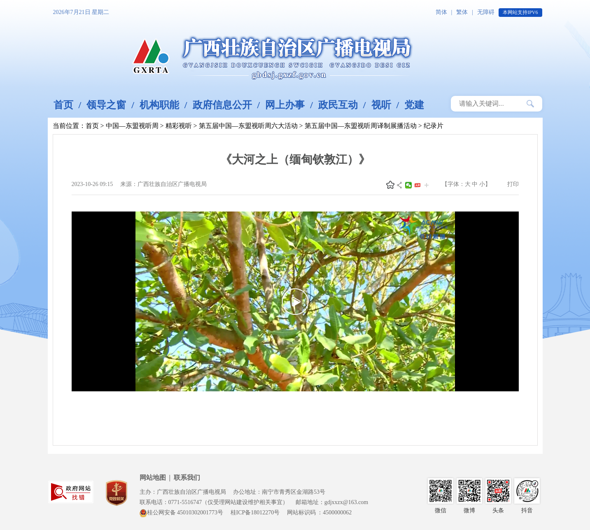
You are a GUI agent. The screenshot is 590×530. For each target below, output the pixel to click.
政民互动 (338, 105)
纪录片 (433, 125)
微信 (408, 185)
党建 (414, 105)
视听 (381, 105)
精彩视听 (179, 125)
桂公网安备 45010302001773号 (182, 512)
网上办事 (285, 105)
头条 (417, 185)
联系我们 (187, 477)
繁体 (462, 12)
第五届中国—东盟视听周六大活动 (248, 125)
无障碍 (485, 12)
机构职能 (159, 105)
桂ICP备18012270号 (255, 512)
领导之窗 (106, 105)
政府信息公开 (222, 105)
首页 (63, 105)
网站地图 (153, 477)
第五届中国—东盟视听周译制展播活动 (361, 125)
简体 (441, 12)
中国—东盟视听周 (132, 125)
